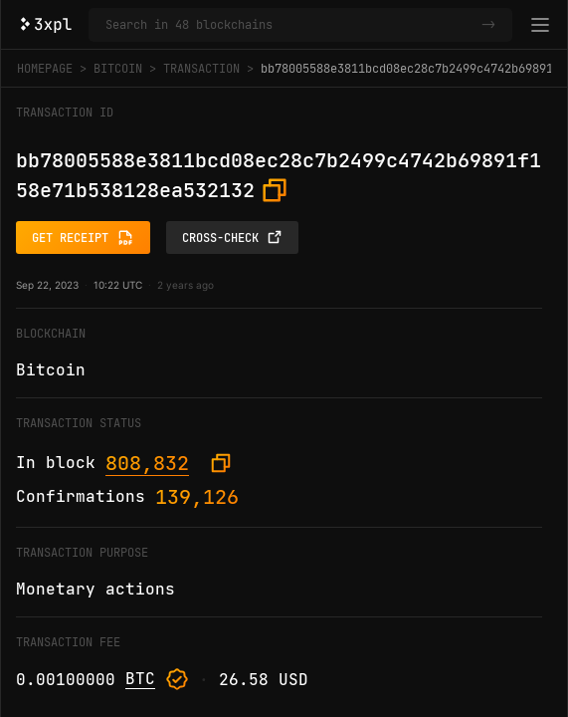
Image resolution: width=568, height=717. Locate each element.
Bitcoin (118, 69)
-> (488, 25)
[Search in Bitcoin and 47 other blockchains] (289, 25)
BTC (140, 678)
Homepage (45, 69)
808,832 (147, 463)
